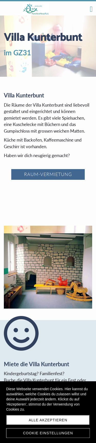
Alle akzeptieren (48, 420)
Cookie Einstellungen (48, 433)
